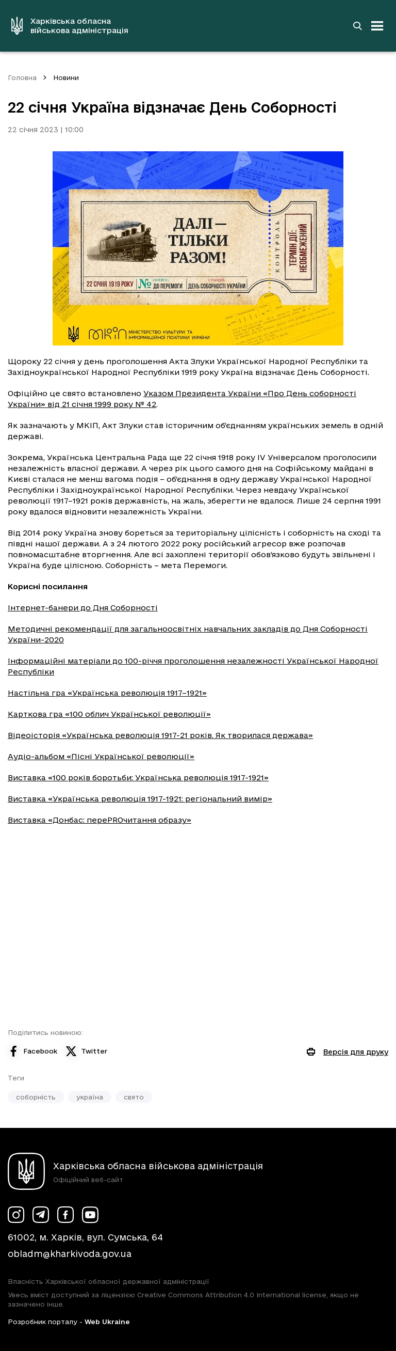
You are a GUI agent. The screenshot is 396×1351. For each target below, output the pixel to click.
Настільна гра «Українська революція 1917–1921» (107, 692)
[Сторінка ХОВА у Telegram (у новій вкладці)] (40, 1214)
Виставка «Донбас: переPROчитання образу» (99, 819)
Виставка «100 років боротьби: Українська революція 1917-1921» (138, 777)
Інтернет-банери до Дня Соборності (83, 607)
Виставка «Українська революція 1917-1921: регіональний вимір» (140, 798)
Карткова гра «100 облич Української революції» (109, 714)
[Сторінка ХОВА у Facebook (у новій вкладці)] (65, 1214)
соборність (36, 1097)
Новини (66, 77)
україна (89, 1097)
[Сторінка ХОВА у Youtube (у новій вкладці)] (90, 1214)
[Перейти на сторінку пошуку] (357, 26)
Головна (22, 77)
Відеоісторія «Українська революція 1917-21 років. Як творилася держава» (160, 735)
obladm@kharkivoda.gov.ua (69, 1254)
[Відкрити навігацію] (377, 26)
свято (134, 1097)
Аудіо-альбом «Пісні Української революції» (101, 756)
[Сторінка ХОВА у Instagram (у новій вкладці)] (16, 1214)
